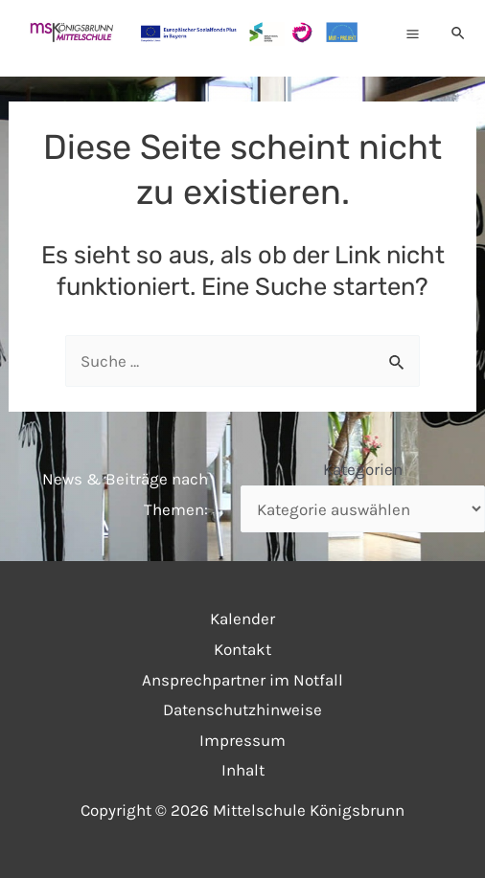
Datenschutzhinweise (242, 709)
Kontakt (242, 649)
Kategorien (363, 469)
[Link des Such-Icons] (459, 33)
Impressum (242, 740)
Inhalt (243, 769)
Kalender (242, 618)
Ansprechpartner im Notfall (242, 679)
